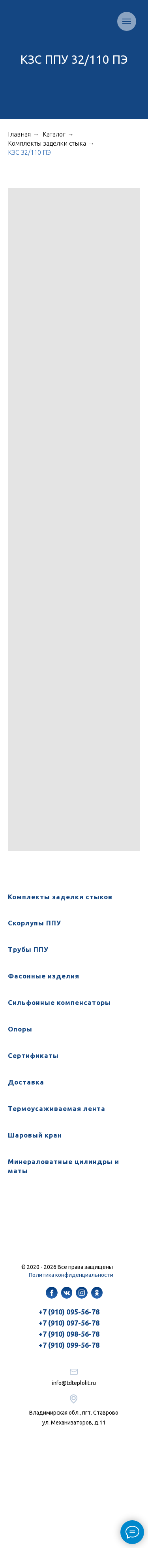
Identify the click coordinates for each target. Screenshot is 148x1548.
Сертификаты (33, 1055)
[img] (52, 1293)
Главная (19, 134)
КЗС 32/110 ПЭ (29, 152)
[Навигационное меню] (126, 21)
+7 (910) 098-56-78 (69, 1334)
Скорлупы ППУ (34, 923)
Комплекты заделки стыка (47, 143)
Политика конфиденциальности (71, 1275)
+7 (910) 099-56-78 (69, 1345)
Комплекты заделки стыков (60, 896)
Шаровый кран (35, 1135)
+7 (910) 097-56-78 (69, 1323)
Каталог (54, 134)
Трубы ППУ (28, 949)
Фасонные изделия (43, 976)
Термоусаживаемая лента (56, 1108)
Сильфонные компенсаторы (59, 1002)
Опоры (20, 1029)
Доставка (26, 1082)
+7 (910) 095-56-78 (69, 1312)
